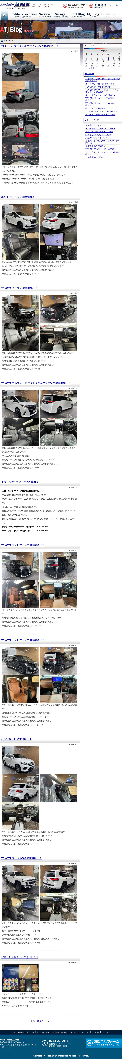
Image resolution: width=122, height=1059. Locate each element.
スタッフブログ (77, 15)
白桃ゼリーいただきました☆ (98, 135)
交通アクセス (6, 1047)
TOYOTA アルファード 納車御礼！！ (102, 149)
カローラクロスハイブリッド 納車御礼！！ (102, 153)
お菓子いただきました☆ (96, 125)
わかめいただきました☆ (96, 138)
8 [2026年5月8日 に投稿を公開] (108, 59)
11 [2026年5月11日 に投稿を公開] (86, 61)
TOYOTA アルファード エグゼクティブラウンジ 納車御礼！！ (35, 383)
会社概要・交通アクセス (23, 15)
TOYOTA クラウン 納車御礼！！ (19, 288)
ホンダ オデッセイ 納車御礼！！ (19, 197)
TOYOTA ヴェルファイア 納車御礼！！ (23, 545)
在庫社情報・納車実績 (59, 1032)
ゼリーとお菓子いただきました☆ (19, 957)
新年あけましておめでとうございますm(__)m (102, 142)
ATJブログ (93, 15)
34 (38, 1021)
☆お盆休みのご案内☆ (95, 157)
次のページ (44, 1021)
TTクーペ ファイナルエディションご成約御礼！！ (30, 46)
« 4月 (91, 68)
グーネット (95, 1032)
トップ (13, 1032)
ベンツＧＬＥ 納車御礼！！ (16, 739)
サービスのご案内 (45, 15)
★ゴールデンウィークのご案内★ (19, 482)
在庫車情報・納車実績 (60, 15)
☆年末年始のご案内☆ (95, 146)
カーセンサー (106, 1032)
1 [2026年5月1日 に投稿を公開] (108, 57)
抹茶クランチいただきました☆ (99, 132)
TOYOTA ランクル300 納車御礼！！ (21, 858)
